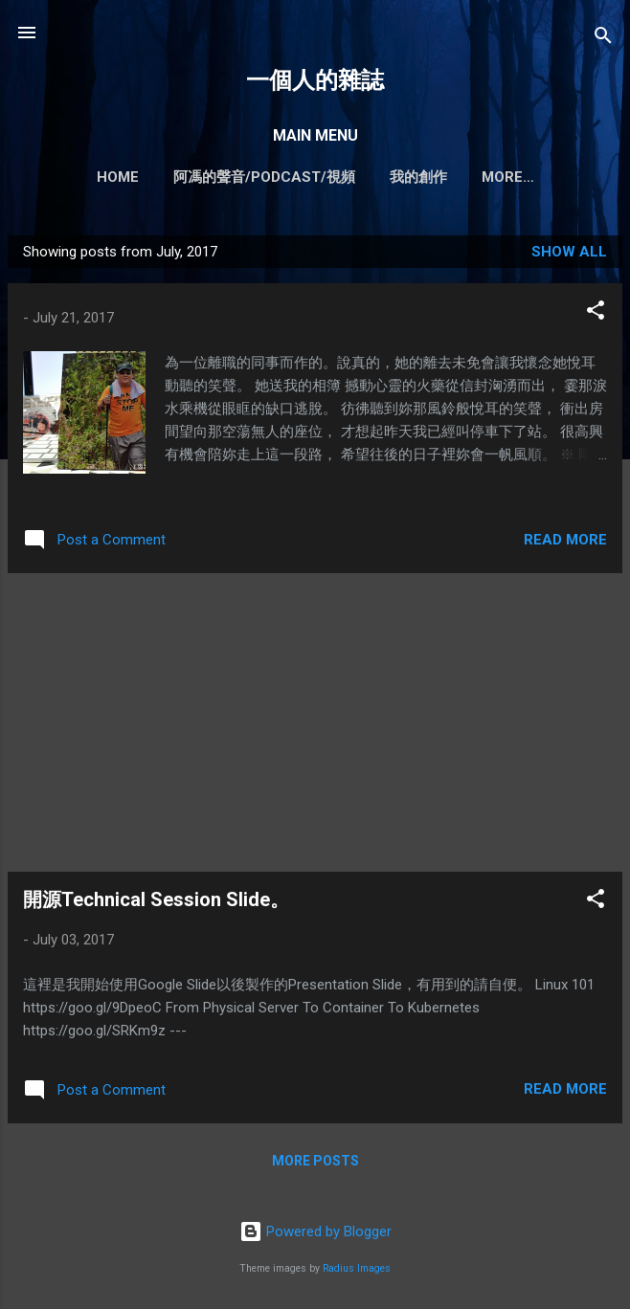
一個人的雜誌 (315, 80)
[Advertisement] (315, 726)
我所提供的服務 (508, 177)
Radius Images (357, 1272)
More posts (315, 1164)
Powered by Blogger (315, 1235)
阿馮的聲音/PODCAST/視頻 (240, 177)
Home (94, 177)
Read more (565, 543)
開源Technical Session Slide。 (156, 903)
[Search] (603, 39)
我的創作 (394, 177)
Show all (569, 255)
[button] (595, 317)
